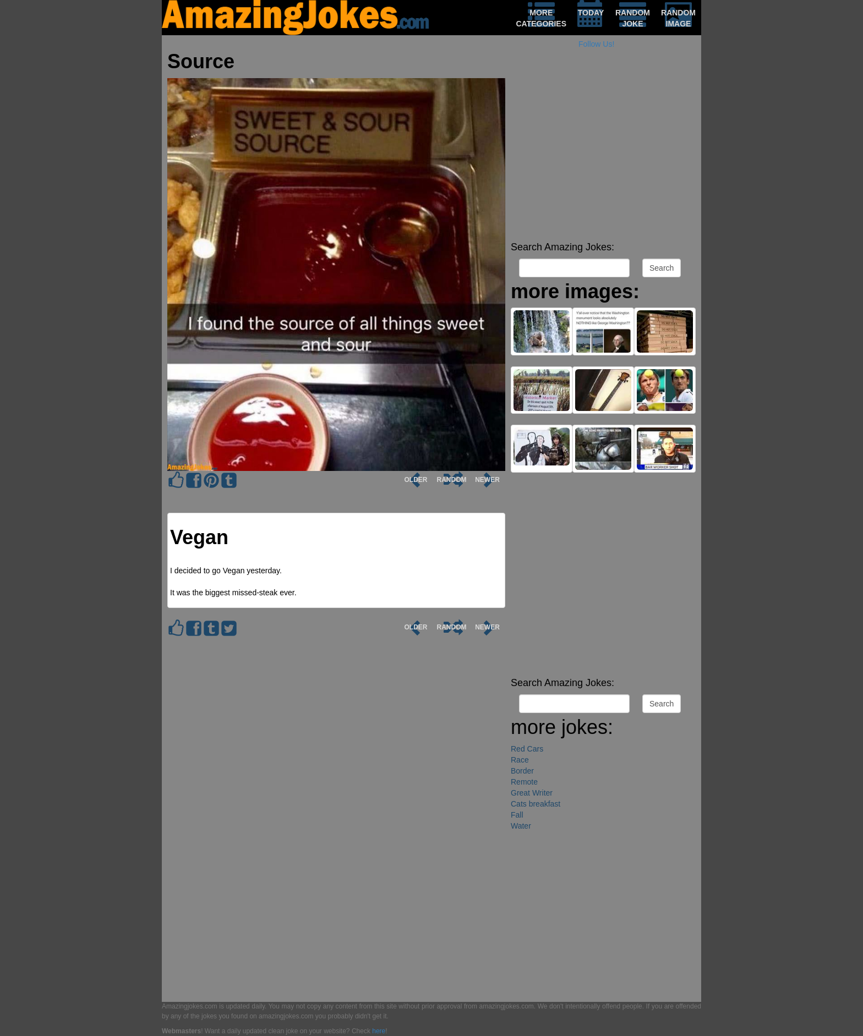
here (378, 1031)
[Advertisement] (603, 160)
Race (520, 759)
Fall (517, 814)
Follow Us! (596, 44)
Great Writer (532, 792)
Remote (524, 781)
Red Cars (527, 748)
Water (521, 825)
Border (522, 770)
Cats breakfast (535, 803)
